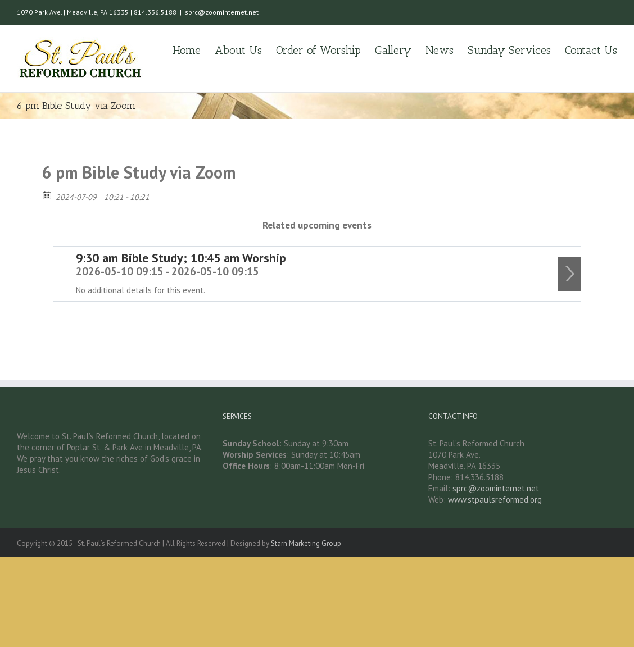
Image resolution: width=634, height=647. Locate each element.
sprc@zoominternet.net (222, 12)
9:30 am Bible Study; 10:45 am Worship (181, 258)
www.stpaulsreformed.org (495, 499)
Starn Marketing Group (306, 543)
